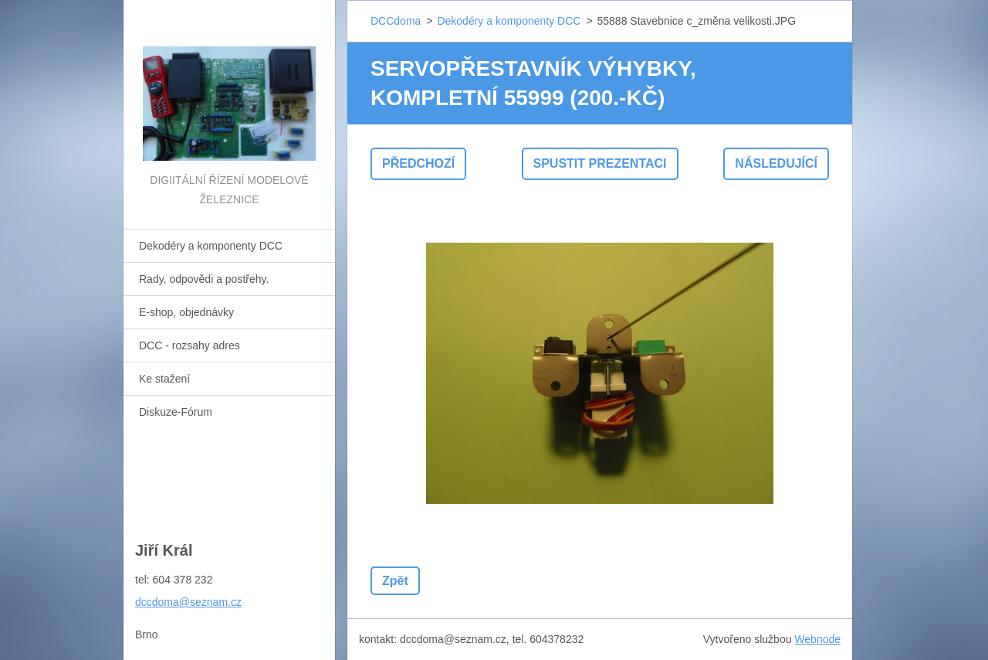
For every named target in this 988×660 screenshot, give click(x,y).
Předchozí (418, 163)
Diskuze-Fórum (175, 412)
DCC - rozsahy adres (189, 345)
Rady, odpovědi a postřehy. (204, 279)
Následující (776, 163)
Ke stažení (164, 379)
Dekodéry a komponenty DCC (211, 246)
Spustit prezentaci (600, 163)
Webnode (817, 639)
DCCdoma (395, 21)
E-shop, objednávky (186, 312)
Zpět (395, 580)
